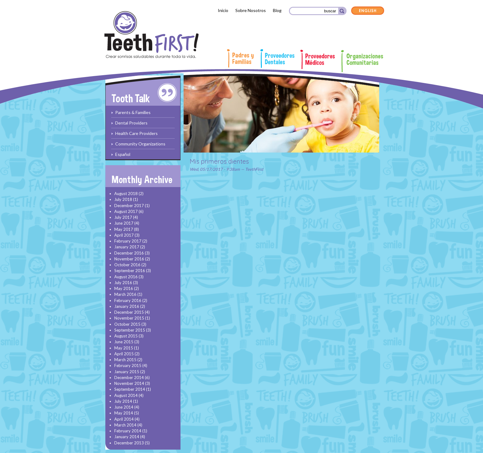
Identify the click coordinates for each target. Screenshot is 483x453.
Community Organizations (140, 143)
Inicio (223, 10)
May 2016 (123, 288)
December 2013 (129, 442)
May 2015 (123, 347)
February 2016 (127, 300)
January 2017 (126, 246)
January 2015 (126, 371)
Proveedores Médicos (320, 59)
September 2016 (129, 270)
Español (122, 154)
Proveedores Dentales (278, 58)
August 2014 (126, 395)
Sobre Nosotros (250, 10)
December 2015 (129, 312)
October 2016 (127, 264)
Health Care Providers (136, 133)
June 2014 (123, 407)
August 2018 (126, 193)
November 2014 (129, 383)
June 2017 (123, 223)
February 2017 (127, 241)
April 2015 (124, 353)
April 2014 (124, 419)
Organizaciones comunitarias (362, 61)
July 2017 (123, 217)
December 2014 (129, 377)
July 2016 (123, 282)
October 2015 (127, 324)
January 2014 (126, 436)
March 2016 (125, 294)
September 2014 (129, 389)
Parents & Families (133, 112)
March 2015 (125, 359)
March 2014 (125, 424)
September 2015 (129, 330)
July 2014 (123, 401)
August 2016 (126, 276)
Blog (277, 10)
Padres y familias (241, 58)
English (368, 10)
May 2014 (123, 412)
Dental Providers (131, 122)
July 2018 (123, 199)
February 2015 (127, 365)
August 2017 (126, 211)
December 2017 (129, 205)
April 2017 (124, 235)
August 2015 (126, 335)
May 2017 (123, 229)
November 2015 (129, 318)
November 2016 (129, 258)
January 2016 (126, 306)
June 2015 (123, 341)
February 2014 (127, 430)
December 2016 (129, 253)
